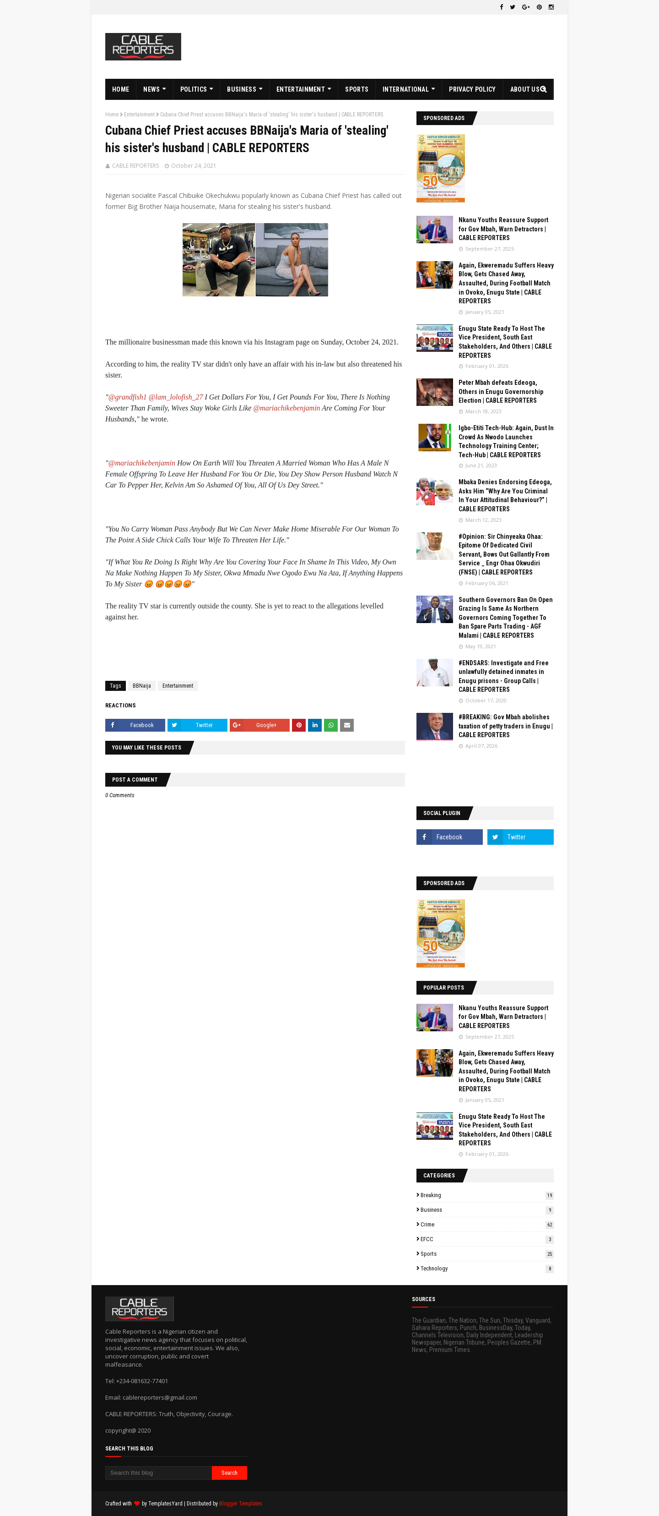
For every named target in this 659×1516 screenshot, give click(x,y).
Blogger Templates (240, 1503)
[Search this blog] (158, 1473)
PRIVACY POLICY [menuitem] (472, 89)
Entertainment (139, 114)
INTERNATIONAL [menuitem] (406, 89)
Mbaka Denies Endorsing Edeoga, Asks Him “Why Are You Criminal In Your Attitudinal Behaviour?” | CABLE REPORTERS (505, 495)
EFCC (487, 1239)
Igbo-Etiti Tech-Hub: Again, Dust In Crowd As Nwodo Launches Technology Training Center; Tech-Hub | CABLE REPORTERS (506, 441)
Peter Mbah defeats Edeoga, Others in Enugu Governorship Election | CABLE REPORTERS (501, 391)
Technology (487, 1268)
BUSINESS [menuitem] (241, 89)
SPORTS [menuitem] (356, 89)
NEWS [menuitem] (151, 89)
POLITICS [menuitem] (193, 89)
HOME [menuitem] (120, 89)
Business (487, 1209)
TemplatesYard (165, 1503)
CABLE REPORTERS (135, 166)
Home (112, 114)
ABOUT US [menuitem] (525, 89)
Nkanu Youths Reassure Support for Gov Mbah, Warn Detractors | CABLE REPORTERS (503, 228)
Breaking (487, 1195)
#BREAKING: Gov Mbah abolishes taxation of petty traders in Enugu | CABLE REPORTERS (506, 726)
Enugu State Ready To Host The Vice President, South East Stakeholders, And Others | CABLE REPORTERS (505, 342)
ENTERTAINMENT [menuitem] (300, 89)
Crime (487, 1224)
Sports (487, 1253)
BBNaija (142, 686)
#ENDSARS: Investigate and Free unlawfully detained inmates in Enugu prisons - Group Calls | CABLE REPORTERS (504, 676)
